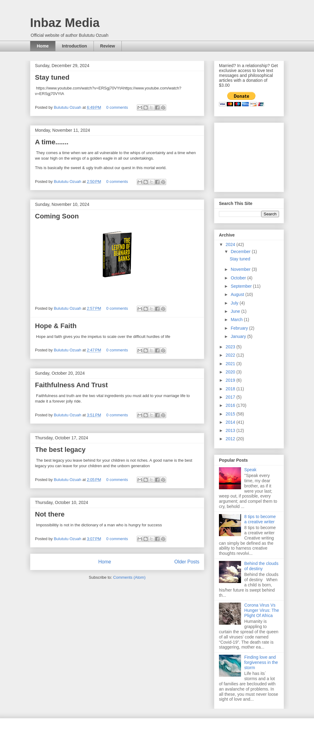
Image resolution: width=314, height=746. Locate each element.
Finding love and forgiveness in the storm (261, 662)
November (241, 269)
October (239, 277)
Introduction (74, 46)
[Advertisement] (249, 155)
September (242, 286)
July (235, 303)
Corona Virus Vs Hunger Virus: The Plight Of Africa (261, 610)
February (240, 328)
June (236, 311)
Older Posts (186, 561)
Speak (250, 469)
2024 (231, 244)
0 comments (117, 107)
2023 (231, 346)
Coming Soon (57, 216)
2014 (231, 422)
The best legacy (60, 449)
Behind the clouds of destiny (261, 566)
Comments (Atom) (129, 577)
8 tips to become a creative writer (260, 519)
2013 (231, 430)
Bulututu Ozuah (68, 107)
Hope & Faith (56, 326)
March (237, 319)
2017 (231, 397)
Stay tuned (52, 77)
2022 (231, 355)
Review (107, 46)
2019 (231, 380)
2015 (231, 413)
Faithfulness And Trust (71, 385)
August (238, 294)
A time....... (51, 142)
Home (43, 46)
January (239, 336)
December (241, 251)
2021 (231, 363)
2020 (231, 371)
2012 (231, 438)
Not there (50, 514)
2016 (231, 405)
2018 (231, 388)
